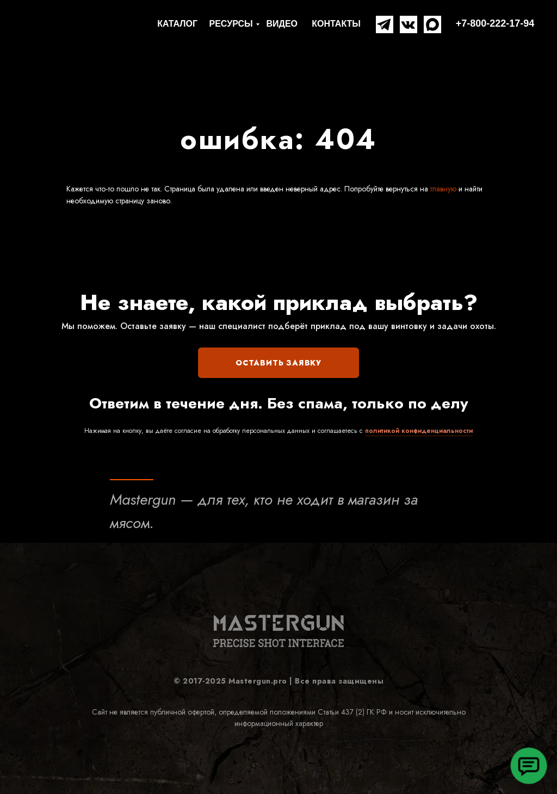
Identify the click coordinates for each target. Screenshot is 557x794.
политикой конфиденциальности (419, 431)
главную (442, 188)
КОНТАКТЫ (336, 23)
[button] (528, 765)
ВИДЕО (282, 23)
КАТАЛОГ (177, 23)
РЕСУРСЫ (231, 23)
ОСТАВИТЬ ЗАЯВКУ (278, 362)
